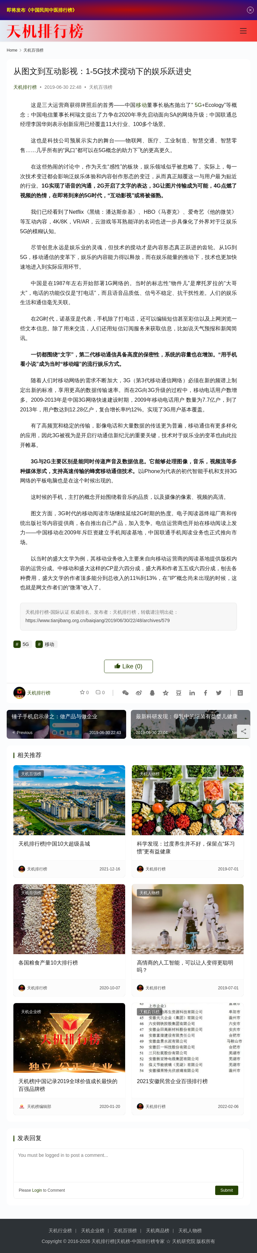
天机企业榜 (31, 1011)
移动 (141, 105)
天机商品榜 (157, 1230)
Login (37, 1190)
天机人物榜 (150, 774)
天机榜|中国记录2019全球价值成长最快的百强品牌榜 (67, 1085)
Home (12, 50)
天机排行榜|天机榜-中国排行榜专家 (127, 1241)
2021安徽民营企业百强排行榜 (172, 1081)
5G (198, 105)
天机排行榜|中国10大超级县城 (54, 844)
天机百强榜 (100, 87)
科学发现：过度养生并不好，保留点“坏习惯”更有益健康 (186, 847)
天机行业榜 (60, 1230)
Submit (227, 1190)
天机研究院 (183, 1241)
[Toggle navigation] (243, 31)
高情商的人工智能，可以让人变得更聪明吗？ (185, 966)
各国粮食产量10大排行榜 (48, 963)
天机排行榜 (25, 87)
